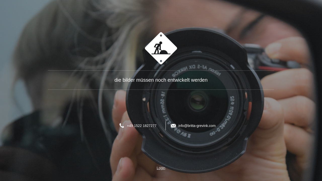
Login (161, 168)
